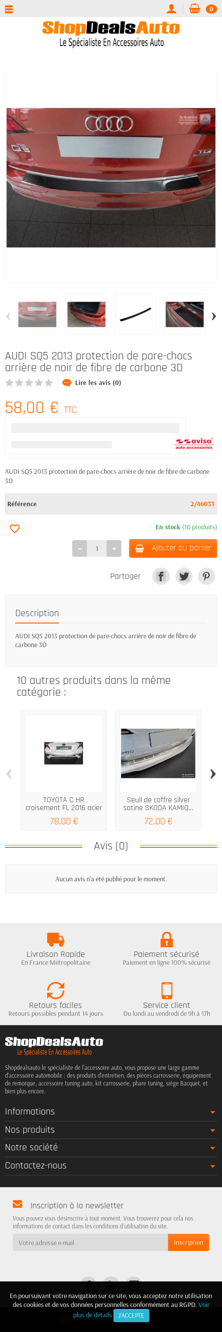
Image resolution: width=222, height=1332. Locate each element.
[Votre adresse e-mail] (90, 1242)
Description (37, 613)
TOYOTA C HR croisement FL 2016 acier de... (64, 808)
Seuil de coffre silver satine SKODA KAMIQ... (158, 804)
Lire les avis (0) (91, 382)
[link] (160, 576)
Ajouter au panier (173, 548)
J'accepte (131, 1315)
